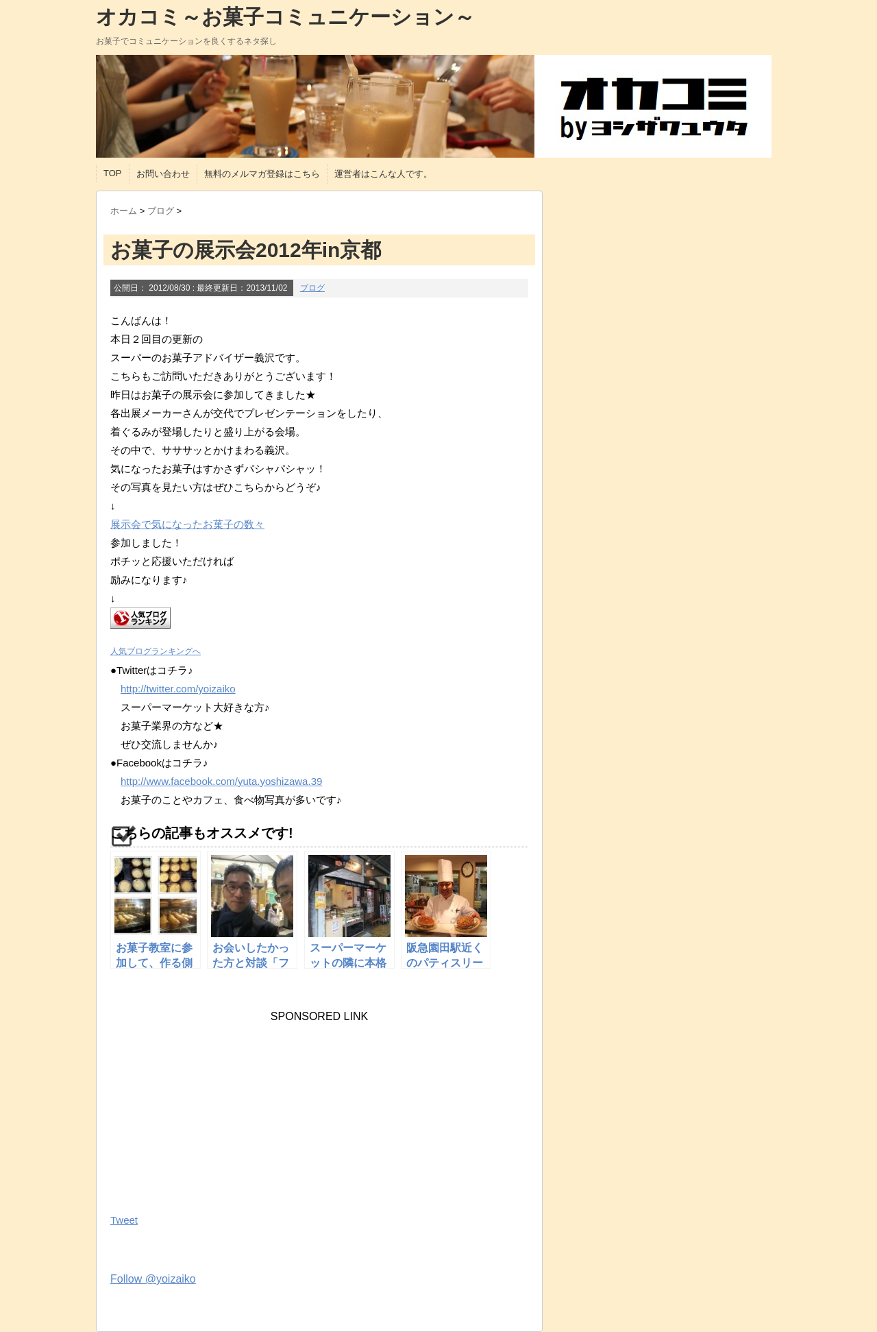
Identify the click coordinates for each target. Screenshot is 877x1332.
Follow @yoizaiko (153, 1279)
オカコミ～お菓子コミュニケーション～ (285, 16)
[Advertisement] (213, 1108)
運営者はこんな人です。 (383, 174)
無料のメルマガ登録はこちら (262, 174)
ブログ (312, 288)
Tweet (124, 1220)
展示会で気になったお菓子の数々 (187, 524)
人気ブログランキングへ (155, 651)
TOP (112, 173)
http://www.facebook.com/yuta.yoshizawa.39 (221, 781)
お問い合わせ (163, 174)
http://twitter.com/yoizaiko (178, 688)
